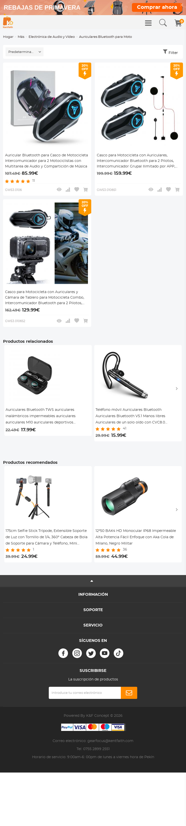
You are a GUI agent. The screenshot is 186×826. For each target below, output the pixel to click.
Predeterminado (22, 52)
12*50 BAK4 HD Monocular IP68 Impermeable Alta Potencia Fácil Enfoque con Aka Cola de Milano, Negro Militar (136, 537)
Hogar (8, 37)
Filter (173, 53)
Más (21, 37)
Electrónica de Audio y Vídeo (52, 37)
